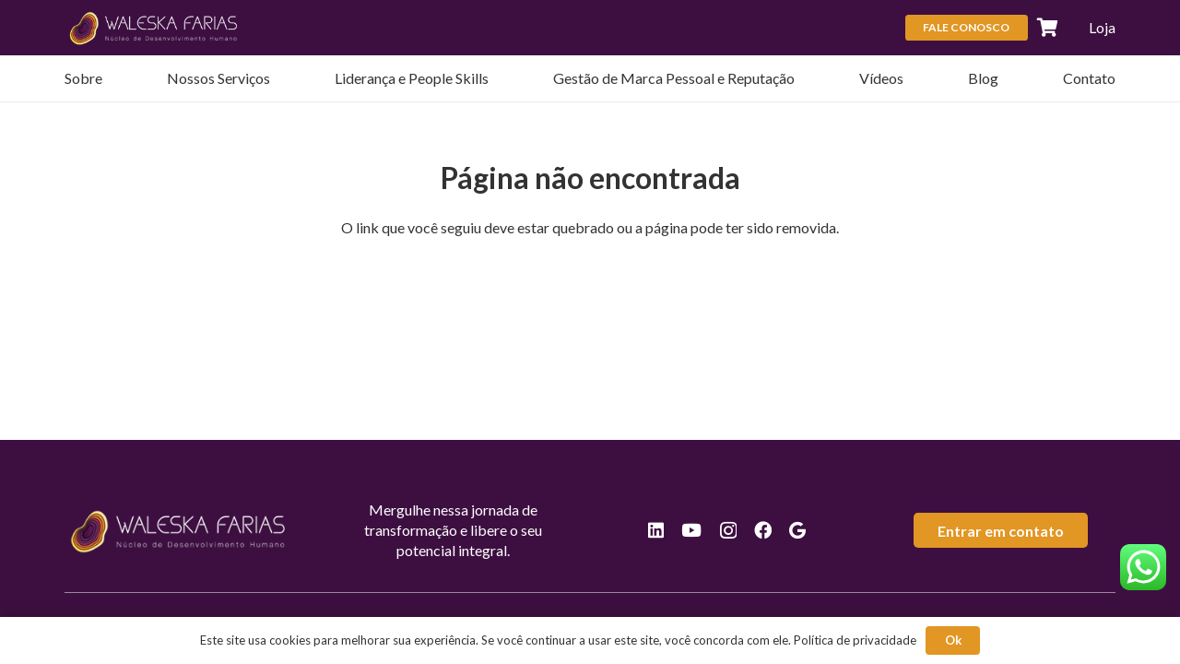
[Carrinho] (1048, 27)
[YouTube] (691, 530)
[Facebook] (763, 530)
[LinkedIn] (656, 530)
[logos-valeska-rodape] (154, 28)
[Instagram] (728, 530)
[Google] (797, 530)
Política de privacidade (855, 640)
